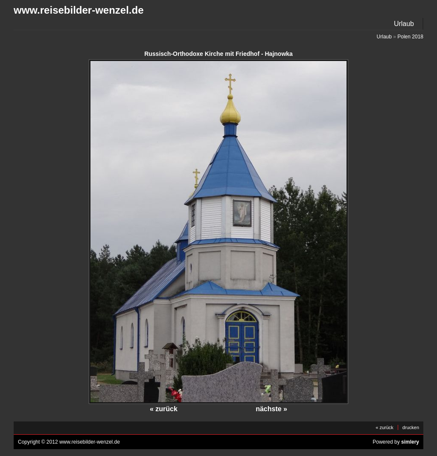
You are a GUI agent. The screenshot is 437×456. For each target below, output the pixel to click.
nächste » (271, 408)
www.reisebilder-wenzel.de (79, 10)
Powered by (396, 442)
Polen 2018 (410, 37)
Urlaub (404, 23)
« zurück (164, 408)
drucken (410, 427)
